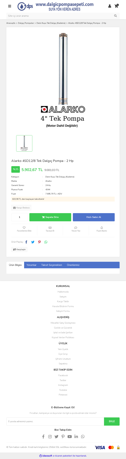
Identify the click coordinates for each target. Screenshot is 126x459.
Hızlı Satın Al (93, 217)
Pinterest (63, 394)
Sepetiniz (63, 363)
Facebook (63, 375)
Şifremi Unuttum (63, 359)
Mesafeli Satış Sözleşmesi (63, 322)
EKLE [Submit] (112, 421)
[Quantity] (19, 217)
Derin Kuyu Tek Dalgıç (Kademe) (59, 176)
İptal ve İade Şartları (63, 332)
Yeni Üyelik (63, 349)
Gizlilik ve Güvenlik (63, 327)
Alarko (48, 181)
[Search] (63, 16)
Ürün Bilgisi (15, 265)
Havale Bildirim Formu (63, 306)
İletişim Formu (63, 311)
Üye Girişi (63, 354)
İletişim (63, 296)
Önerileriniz (73, 265)
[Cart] (116, 6)
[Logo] (59, 6)
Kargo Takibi (63, 301)
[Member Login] (109, 6)
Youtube (63, 390)
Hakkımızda (63, 291)
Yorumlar (31, 265)
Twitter (63, 380)
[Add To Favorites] (24, 230)
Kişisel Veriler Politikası (63, 337)
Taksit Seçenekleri (51, 265)
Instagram (63, 385)
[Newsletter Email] (55, 421)
